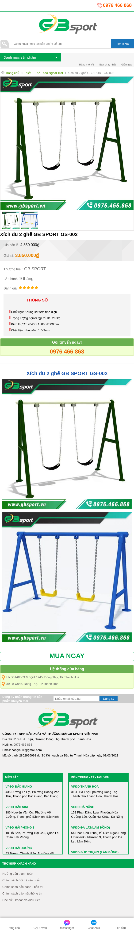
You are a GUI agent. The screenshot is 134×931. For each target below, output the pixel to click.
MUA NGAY (67, 655)
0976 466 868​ (23, 744)
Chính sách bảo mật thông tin (22, 893)
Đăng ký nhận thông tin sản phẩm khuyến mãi (22, 699)
